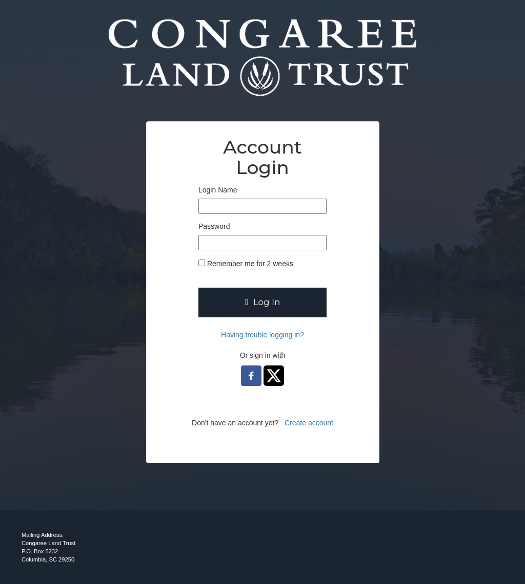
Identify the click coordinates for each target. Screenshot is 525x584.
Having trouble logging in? (262, 335)
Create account (309, 423)
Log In (262, 302)
